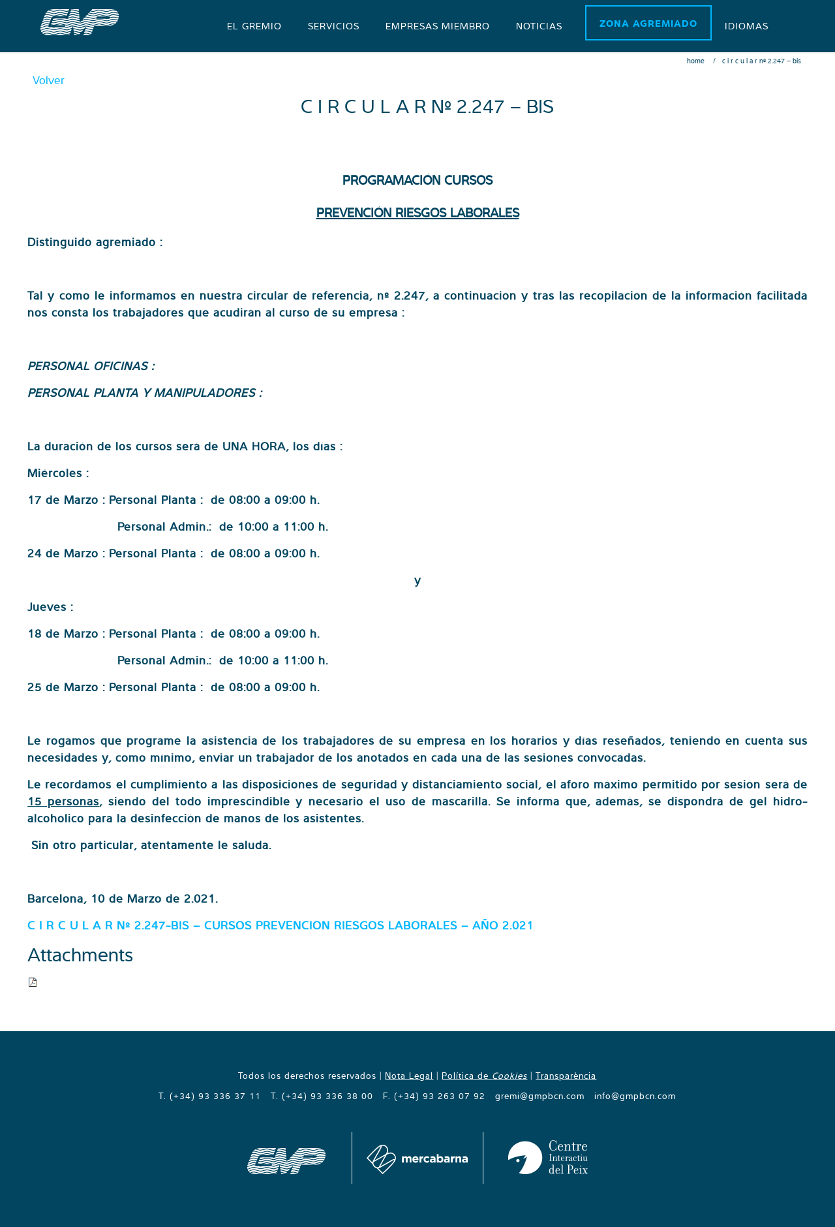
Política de (484, 1075)
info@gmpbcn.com (635, 1095)
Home (696, 60)
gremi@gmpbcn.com (539, 1095)
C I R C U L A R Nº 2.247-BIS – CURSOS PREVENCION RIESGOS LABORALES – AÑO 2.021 (280, 925)
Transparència (566, 1075)
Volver (49, 80)
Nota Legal (409, 1075)
